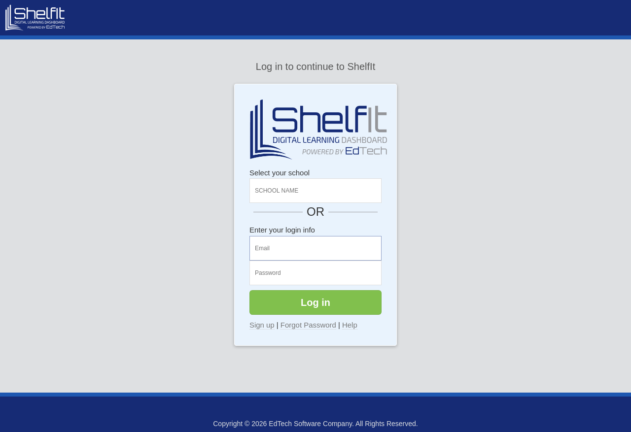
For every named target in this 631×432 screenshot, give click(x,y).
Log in (315, 302)
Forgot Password (308, 325)
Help (349, 325)
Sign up (262, 325)
